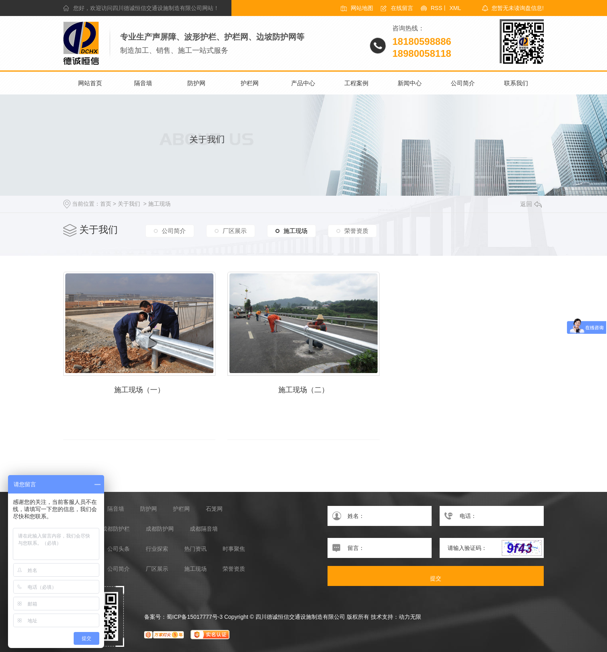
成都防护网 (160, 529)
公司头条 (118, 549)
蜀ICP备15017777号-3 (195, 617)
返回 (531, 204)
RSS (436, 8)
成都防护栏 (116, 529)
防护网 (196, 83)
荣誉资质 (356, 230)
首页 (105, 204)
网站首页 (90, 83)
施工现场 (159, 204)
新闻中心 (410, 83)
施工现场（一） (139, 390)
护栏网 (250, 83)
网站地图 (362, 8)
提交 (435, 578)
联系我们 (516, 83)
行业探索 (157, 549)
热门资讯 (195, 549)
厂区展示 (235, 230)
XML (455, 8)
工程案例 (356, 83)
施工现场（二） (303, 390)
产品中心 (303, 83)
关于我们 (129, 204)
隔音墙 (143, 83)
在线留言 (402, 8)
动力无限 (410, 617)
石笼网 (214, 509)
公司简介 (463, 83)
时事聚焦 (234, 549)
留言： (380, 548)
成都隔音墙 (204, 529)
